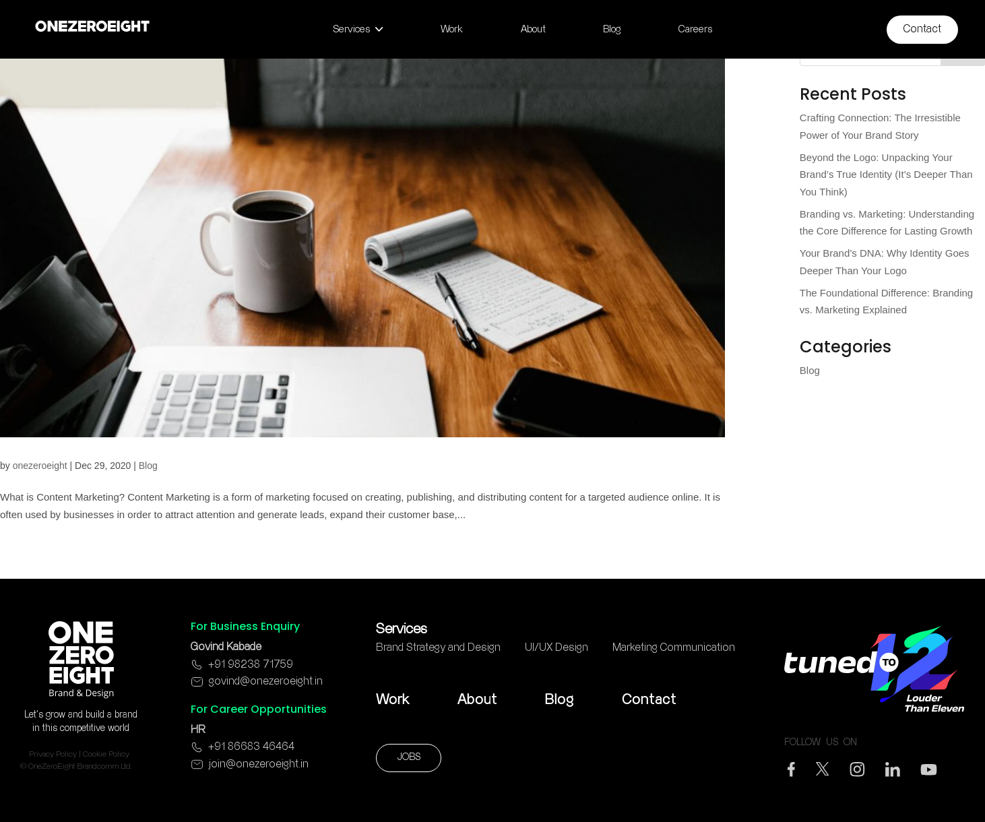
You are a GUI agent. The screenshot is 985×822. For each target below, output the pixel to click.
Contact (649, 700)
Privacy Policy (53, 754)
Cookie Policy (106, 754)
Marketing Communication (673, 648)
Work (393, 700)
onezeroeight (40, 465)
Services (401, 629)
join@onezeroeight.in (259, 764)
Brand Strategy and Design (438, 648)
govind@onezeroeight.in (266, 681)
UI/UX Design (556, 648)
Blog (148, 465)
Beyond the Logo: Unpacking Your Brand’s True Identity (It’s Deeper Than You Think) (886, 174)
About (477, 700)
